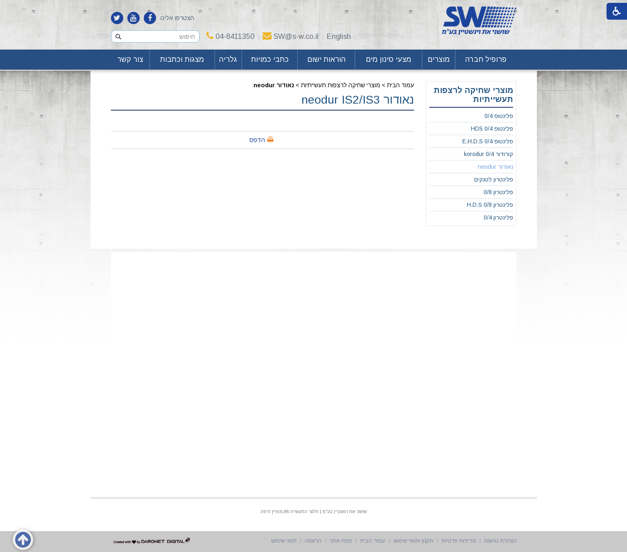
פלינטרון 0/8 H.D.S (490, 204)
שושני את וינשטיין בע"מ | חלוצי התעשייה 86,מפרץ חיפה (313, 511)
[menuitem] (485, 60)
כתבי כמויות (270, 59)
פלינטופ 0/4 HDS (492, 128)
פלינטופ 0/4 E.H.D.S (487, 141)
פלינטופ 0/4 (498, 116)
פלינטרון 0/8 (498, 192)
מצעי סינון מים (388, 59)
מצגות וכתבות (182, 59)
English (339, 36)
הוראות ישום (326, 59)
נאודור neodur (274, 85)
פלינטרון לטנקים (493, 179)
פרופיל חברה (486, 59)
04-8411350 (230, 36)
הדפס (257, 139)
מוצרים (439, 59)
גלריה (228, 59)
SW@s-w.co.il (291, 36)
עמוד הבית (400, 85)
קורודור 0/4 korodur (488, 154)
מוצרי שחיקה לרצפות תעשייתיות (340, 85)
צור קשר (130, 59)
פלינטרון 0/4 (498, 217)
